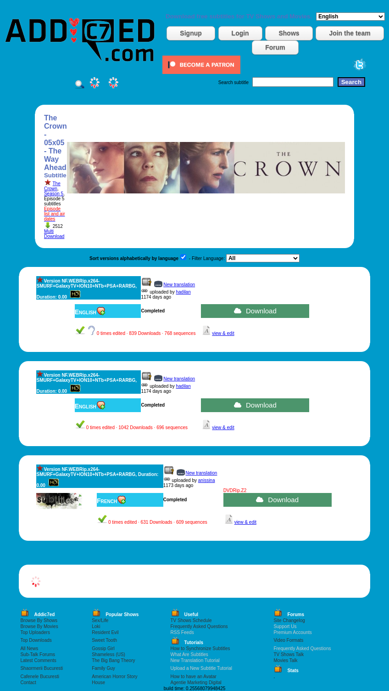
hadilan (183, 292)
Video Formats (288, 640)
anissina (206, 480)
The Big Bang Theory (113, 660)
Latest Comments (38, 660)
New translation (179, 284)
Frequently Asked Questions (199, 626)
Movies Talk (285, 660)
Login (240, 33)
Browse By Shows (38, 620)
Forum (275, 47)
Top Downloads (35, 640)
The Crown (52, 186)
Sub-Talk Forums (37, 654)
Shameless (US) (108, 654)
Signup (190, 33)
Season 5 (53, 193)
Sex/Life (100, 620)
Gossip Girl (103, 648)
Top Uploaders (35, 632)
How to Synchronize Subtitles (200, 648)
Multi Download (54, 234)
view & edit (223, 333)
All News (29, 648)
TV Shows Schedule (191, 620)
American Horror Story (114, 676)
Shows (288, 33)
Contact (28, 682)
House (98, 682)
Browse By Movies (39, 626)
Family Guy (103, 668)
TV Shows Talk (288, 654)
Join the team (349, 33)
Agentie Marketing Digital (196, 682)
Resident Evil (105, 632)
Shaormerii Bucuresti (41, 668)
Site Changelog (289, 620)
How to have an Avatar (194, 676)
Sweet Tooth (104, 640)
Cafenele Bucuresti (39, 676)
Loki (96, 626)
